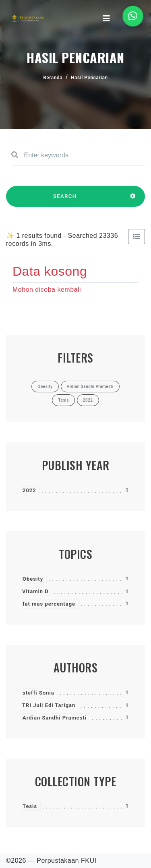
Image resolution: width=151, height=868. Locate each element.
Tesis (30, 806)
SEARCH (64, 200)
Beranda (52, 77)
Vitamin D (35, 591)
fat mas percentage (49, 604)
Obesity (33, 579)
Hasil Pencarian (89, 77)
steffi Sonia (38, 693)
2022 (29, 490)
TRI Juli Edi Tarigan (48, 705)
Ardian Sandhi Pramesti (55, 718)
